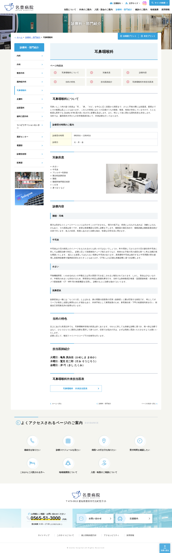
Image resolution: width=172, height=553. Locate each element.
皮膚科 (19, 99)
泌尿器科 (20, 108)
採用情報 (130, 535)
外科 (19, 64)
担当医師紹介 (106, 82)
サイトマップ (43, 535)
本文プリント (149, 36)
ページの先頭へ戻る (149, 403)
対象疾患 (106, 73)
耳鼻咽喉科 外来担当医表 (75, 388)
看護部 (19, 145)
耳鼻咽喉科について (70, 73)
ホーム (19, 37)
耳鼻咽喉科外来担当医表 (142, 82)
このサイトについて (65, 535)
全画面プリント (129, 36)
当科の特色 (70, 82)
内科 (19, 56)
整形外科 (20, 73)
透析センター (22, 137)
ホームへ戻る (57, 403)
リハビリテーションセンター (28, 126)
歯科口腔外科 (22, 116)
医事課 (19, 163)
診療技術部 (21, 154)
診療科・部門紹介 (32, 37)
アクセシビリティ (111, 535)
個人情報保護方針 (89, 535)
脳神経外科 (21, 82)
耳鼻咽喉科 (21, 90)
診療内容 (143, 73)
